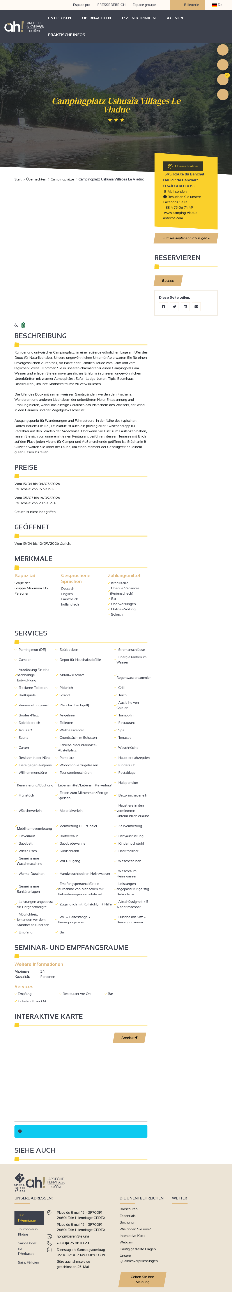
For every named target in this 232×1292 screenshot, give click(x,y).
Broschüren (129, 1209)
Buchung (127, 1222)
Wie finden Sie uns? (135, 1229)
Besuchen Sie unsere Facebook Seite (182, 199)
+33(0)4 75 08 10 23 (73, 1243)
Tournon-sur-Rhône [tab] (28, 1231)
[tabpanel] (80, 1240)
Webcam (126, 1242)
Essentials (128, 1216)
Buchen (168, 280)
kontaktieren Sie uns (73, 1236)
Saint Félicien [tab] (28, 1262)
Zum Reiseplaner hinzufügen (186, 238)
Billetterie (187, 4)
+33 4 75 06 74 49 (178, 207)
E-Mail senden (175, 191)
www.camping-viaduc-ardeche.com (180, 215)
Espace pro (81, 5)
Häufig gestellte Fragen (138, 1249)
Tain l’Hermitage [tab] (27, 1217)
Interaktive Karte (132, 1236)
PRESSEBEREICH (111, 5)
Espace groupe (144, 5)
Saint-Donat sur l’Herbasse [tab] (27, 1248)
